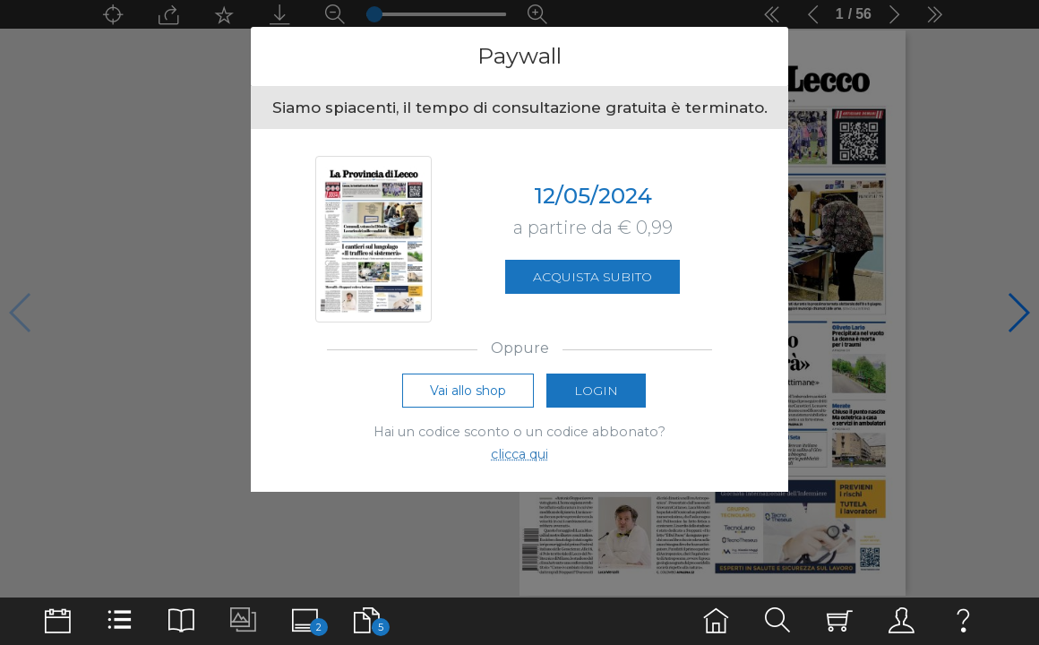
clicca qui (519, 454)
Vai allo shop (468, 391)
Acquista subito (592, 277)
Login (596, 391)
